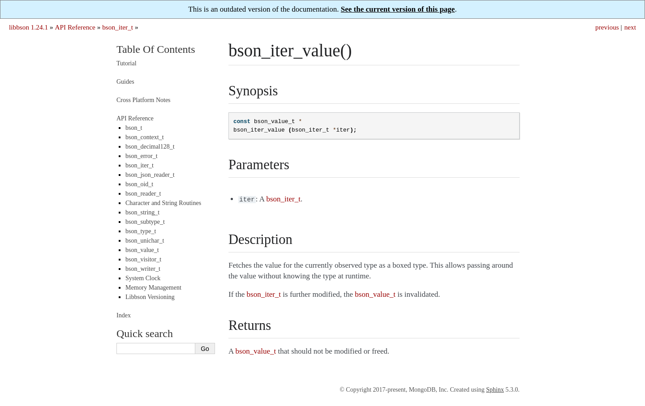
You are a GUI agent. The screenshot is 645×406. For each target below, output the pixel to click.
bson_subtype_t (145, 221)
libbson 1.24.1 (28, 27)
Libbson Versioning (150, 297)
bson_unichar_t (144, 240)
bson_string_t (142, 212)
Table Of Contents (155, 49)
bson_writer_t (142, 268)
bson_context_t (144, 137)
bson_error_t (141, 156)
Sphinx (495, 388)
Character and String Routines (163, 203)
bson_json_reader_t (150, 174)
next (630, 27)
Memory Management (153, 287)
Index (123, 315)
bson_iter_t (117, 27)
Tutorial (126, 63)
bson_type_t (140, 231)
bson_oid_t (139, 184)
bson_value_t (142, 250)
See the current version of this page (398, 9)
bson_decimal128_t (150, 146)
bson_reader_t (143, 193)
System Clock (142, 278)
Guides (125, 81)
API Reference (75, 27)
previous (607, 27)
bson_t (133, 127)
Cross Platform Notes (143, 100)
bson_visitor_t (143, 259)
